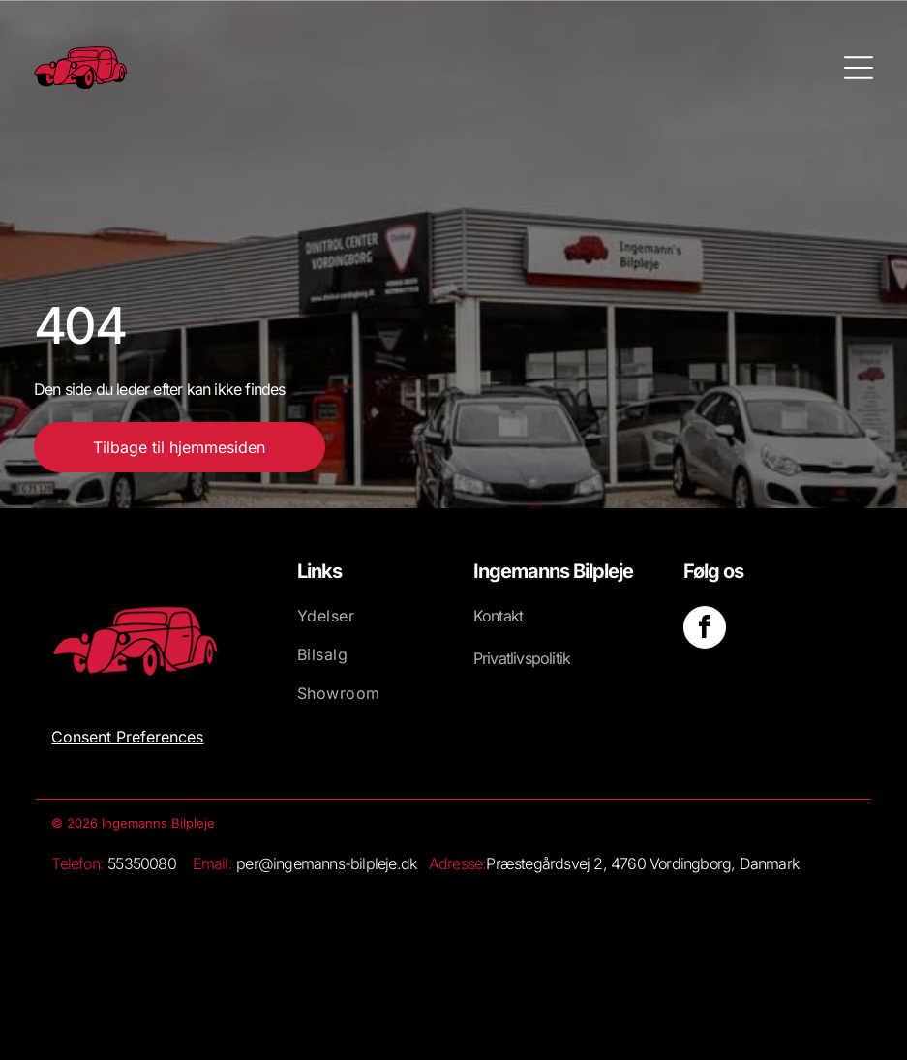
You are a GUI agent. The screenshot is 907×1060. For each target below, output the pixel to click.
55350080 (141, 863)
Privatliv (499, 658)
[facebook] (704, 629)
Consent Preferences (127, 736)
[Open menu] (858, 67)
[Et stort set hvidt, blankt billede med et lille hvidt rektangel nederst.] (350, 938)
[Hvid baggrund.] (154, 938)
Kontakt (498, 615)
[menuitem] (365, 625)
